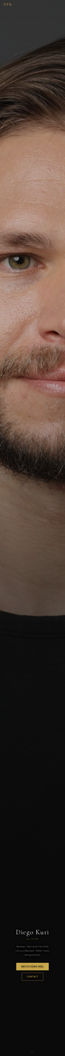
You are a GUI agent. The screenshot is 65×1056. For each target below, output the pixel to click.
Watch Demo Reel (32, 966)
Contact (32, 976)
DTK (8, 4)
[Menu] (59, 4)
